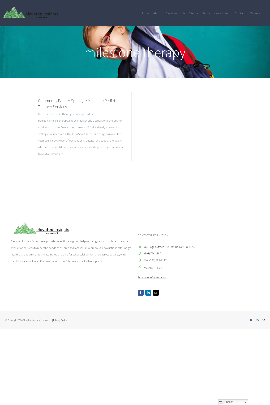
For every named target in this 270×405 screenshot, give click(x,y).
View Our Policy (153, 268)
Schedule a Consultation (152, 277)
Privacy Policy (60, 320)
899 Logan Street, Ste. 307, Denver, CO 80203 (169, 247)
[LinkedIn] (148, 293)
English (226, 402)
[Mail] (156, 293)
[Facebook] (141, 293)
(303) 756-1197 (152, 253)
